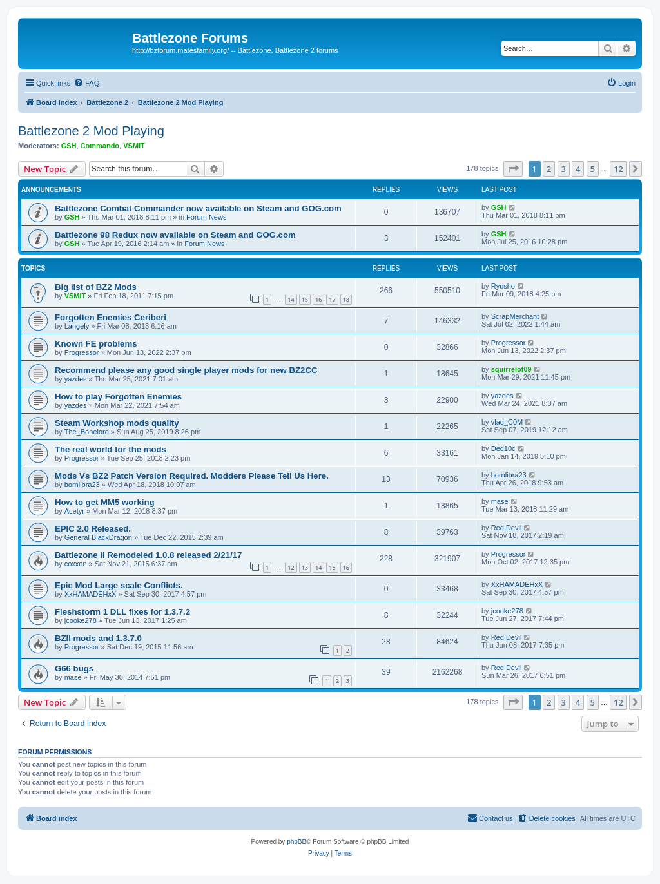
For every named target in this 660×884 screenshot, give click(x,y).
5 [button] (592, 169)
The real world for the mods (110, 449)
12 (290, 567)
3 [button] (563, 169)
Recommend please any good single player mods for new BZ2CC (186, 370)
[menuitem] (86, 83)
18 (346, 299)
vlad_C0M (507, 422)
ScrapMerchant (515, 316)
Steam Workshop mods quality (117, 423)
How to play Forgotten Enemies (118, 396)
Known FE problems (96, 344)
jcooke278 (80, 620)
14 (290, 299)
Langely (77, 326)
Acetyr (74, 511)
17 (332, 299)
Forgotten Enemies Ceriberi (110, 317)
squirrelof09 (511, 369)
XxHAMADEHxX (90, 594)
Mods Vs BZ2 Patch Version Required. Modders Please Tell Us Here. (192, 476)
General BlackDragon (98, 537)
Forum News (206, 217)
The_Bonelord (86, 432)
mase (500, 501)
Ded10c (503, 448)
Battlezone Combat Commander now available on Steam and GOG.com (198, 208)
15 (305, 299)
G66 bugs (74, 668)
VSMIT (134, 145)
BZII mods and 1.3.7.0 (98, 638)
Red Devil (506, 528)
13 (305, 567)
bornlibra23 (82, 484)
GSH (69, 145)
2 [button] (549, 169)
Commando (100, 145)
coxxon (75, 564)
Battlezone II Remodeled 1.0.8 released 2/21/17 (148, 555)
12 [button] (618, 169)
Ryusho (503, 286)
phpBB (296, 841)
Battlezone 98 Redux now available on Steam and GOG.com (175, 235)
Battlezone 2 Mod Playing (91, 131)
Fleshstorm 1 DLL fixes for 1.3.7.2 (122, 612)
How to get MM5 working (105, 502)
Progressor (81, 352)
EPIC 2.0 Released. (93, 528)
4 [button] (578, 169)
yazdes (75, 379)
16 (318, 299)
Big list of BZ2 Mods (96, 287)
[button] (513, 169)
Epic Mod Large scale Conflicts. (119, 585)
